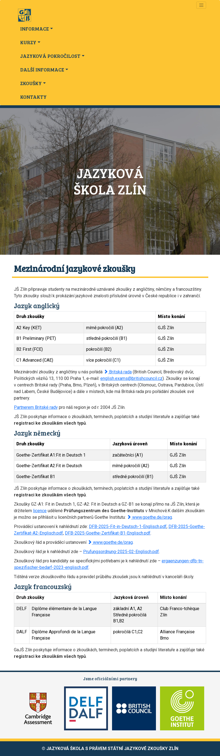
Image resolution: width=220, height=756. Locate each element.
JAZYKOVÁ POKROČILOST (50, 56)
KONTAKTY (33, 97)
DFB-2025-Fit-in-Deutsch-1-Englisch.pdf (128, 526)
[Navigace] (201, 5)
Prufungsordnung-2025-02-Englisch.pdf (121, 551)
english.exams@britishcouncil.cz (131, 378)
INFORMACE (34, 28)
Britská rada (118, 371)
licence (40, 510)
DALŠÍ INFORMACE (42, 69)
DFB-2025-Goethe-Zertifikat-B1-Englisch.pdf (107, 533)
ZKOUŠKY (31, 83)
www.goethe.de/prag (149, 517)
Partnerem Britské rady (36, 407)
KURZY (28, 42)
